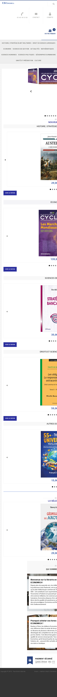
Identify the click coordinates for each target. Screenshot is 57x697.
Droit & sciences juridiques (44, 43)
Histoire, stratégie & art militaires (16, 43)
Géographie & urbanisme (46, 54)
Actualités (35, 49)
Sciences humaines (9, 54)
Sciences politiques (26, 54)
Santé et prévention (24, 60)
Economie (7, 49)
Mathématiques (47, 49)
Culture (38, 60)
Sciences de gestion (21, 49)
